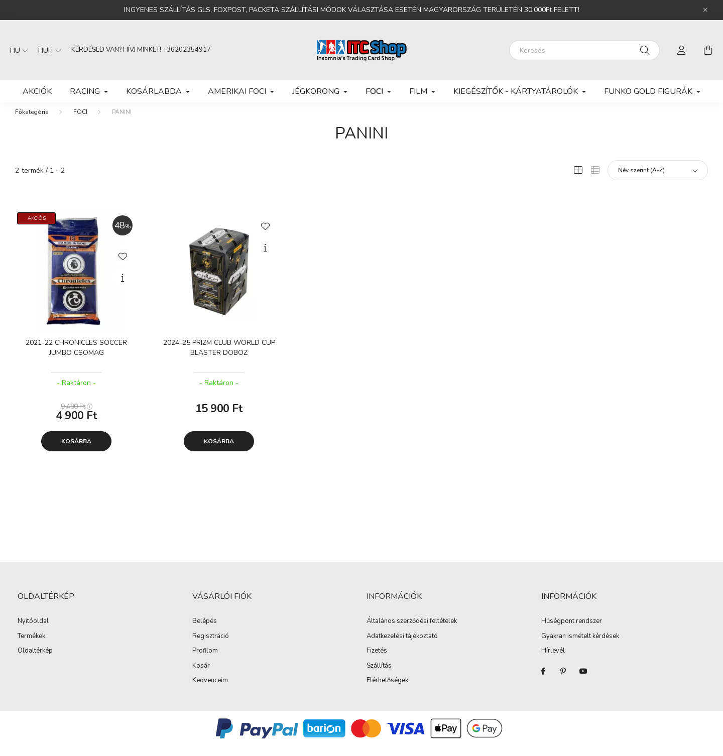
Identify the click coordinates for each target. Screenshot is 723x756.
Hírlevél (553, 661)
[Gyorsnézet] (122, 288)
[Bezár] (705, 10)
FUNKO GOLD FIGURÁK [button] (649, 91)
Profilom (205, 661)
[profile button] (682, 50)
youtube (583, 681)
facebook (543, 681)
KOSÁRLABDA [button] (155, 91)
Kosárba (76, 451)
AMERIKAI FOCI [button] (238, 91)
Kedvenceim (210, 691)
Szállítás (379, 676)
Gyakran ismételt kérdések (580, 647)
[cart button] (708, 50)
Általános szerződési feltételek (412, 631)
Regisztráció (210, 647)
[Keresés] (584, 50)
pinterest (563, 681)
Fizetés (377, 661)
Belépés (204, 631)
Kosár (201, 676)
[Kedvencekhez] (122, 266)
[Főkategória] (32, 122)
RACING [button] (86, 91)
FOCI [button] (375, 91)
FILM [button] (419, 91)
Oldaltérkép (35, 660)
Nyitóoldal (33, 631)
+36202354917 (187, 49)
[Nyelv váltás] (16, 50)
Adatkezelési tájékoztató (402, 647)
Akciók (37, 91)
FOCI (80, 122)
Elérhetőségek (387, 691)
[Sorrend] (658, 180)
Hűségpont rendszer (571, 631)
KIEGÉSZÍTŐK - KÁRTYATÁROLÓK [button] (516, 91)
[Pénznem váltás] (47, 50)
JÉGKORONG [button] (316, 91)
